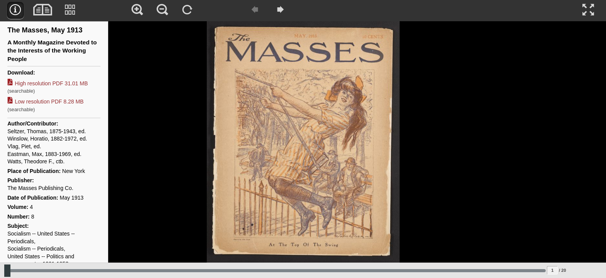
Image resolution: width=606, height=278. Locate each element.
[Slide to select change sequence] (275, 270)
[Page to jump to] (552, 270)
